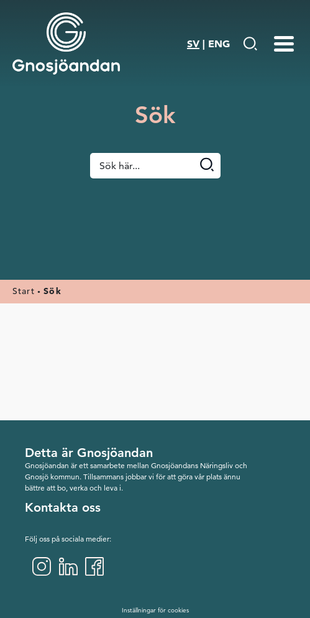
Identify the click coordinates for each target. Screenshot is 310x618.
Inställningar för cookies (155, 610)
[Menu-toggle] (284, 43)
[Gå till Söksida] (250, 43)
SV (193, 43)
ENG (219, 43)
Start (23, 291)
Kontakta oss (63, 507)
